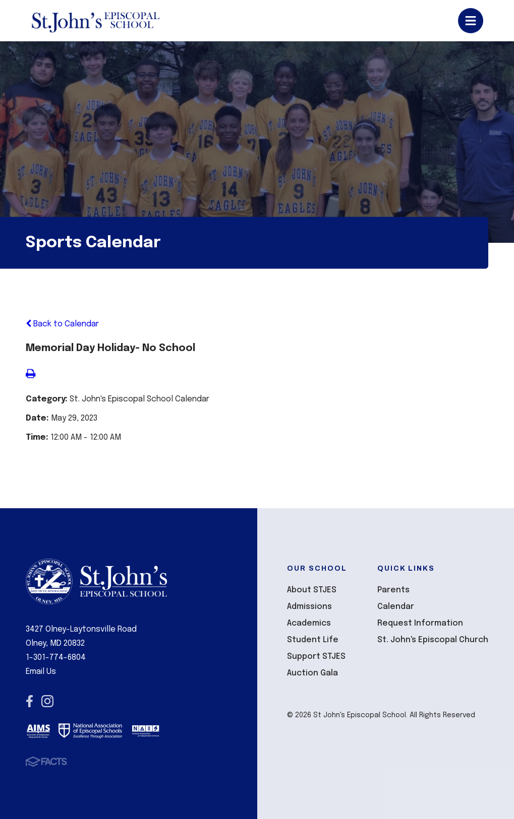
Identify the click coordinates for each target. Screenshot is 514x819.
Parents (393, 590)
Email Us (41, 671)
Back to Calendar (62, 324)
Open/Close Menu (471, 20)
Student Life (312, 640)
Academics (309, 623)
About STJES (311, 590)
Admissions (309, 606)
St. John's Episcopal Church (432, 640)
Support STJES (316, 656)
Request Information (420, 623)
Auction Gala (312, 673)
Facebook (29, 701)
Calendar (395, 606)
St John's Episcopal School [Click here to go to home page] (95, 20)
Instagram (47, 701)
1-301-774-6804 (56, 657)
